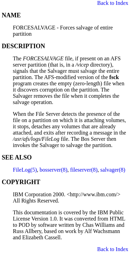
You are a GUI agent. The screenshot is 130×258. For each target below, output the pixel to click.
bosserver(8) (53, 170)
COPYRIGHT (21, 182)
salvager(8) (112, 170)
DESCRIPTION (23, 46)
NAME (11, 15)
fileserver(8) (83, 170)
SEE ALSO (17, 157)
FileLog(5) (25, 170)
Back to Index (112, 3)
